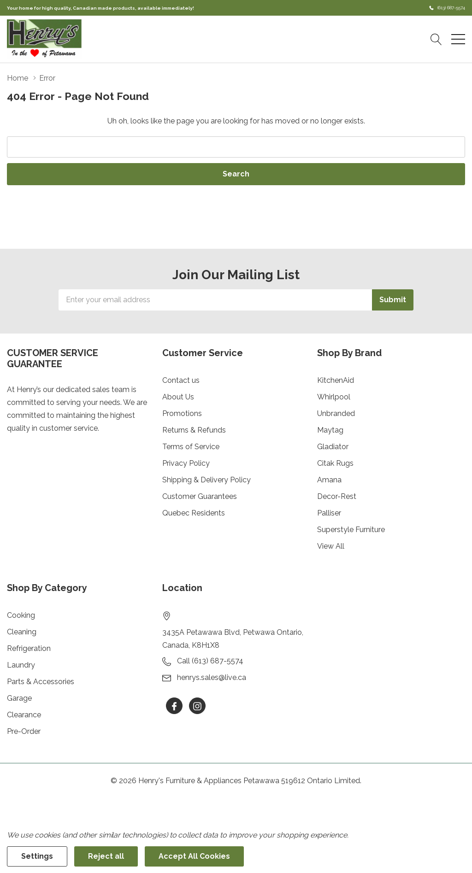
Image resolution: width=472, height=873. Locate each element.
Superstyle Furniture (351, 529)
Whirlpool (333, 397)
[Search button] (436, 39)
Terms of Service (190, 446)
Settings (37, 856)
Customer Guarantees (199, 496)
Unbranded (336, 413)
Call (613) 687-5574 (210, 660)
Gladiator (332, 446)
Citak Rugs (335, 463)
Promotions (182, 413)
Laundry (21, 665)
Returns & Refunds (194, 430)
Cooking (21, 615)
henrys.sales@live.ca (211, 677)
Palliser (329, 513)
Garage (19, 698)
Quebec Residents (193, 513)
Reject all (106, 856)
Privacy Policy (186, 463)
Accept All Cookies (194, 856)
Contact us (181, 380)
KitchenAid (335, 380)
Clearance (24, 714)
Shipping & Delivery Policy (206, 479)
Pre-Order (24, 731)
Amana (329, 479)
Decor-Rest (336, 496)
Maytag (330, 430)
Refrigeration (29, 648)
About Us (178, 397)
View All (330, 546)
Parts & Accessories (40, 681)
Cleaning (21, 631)
